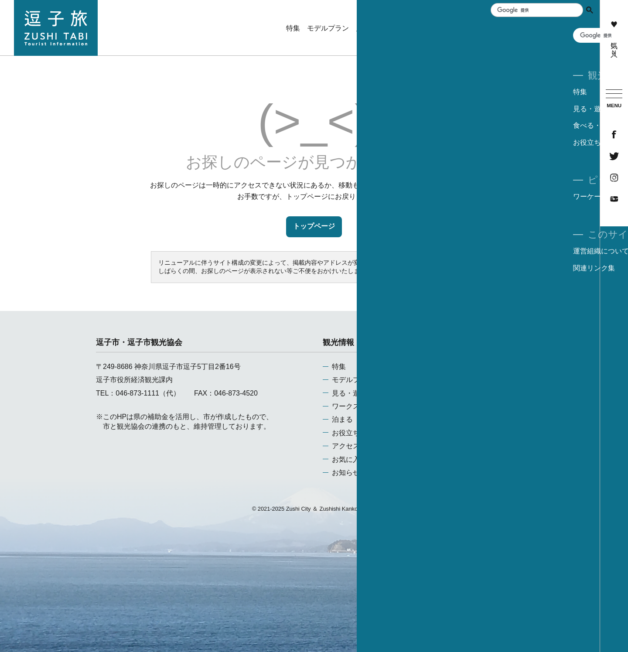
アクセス (346, 446)
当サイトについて (464, 379)
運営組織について (464, 366)
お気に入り (614, 37)
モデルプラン (353, 379)
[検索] (533, 10)
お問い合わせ (457, 406)
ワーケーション (568, 43)
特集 (339, 366)
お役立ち (346, 433)
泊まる (342, 419)
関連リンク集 (457, 393)
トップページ (314, 226)
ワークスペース (356, 406)
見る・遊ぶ (349, 393)
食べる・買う (474, 28)
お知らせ (346, 472)
